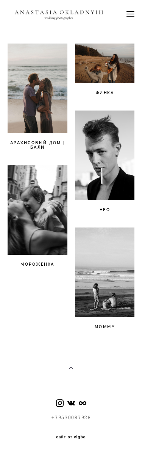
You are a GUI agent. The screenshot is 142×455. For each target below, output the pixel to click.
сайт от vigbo (71, 437)
